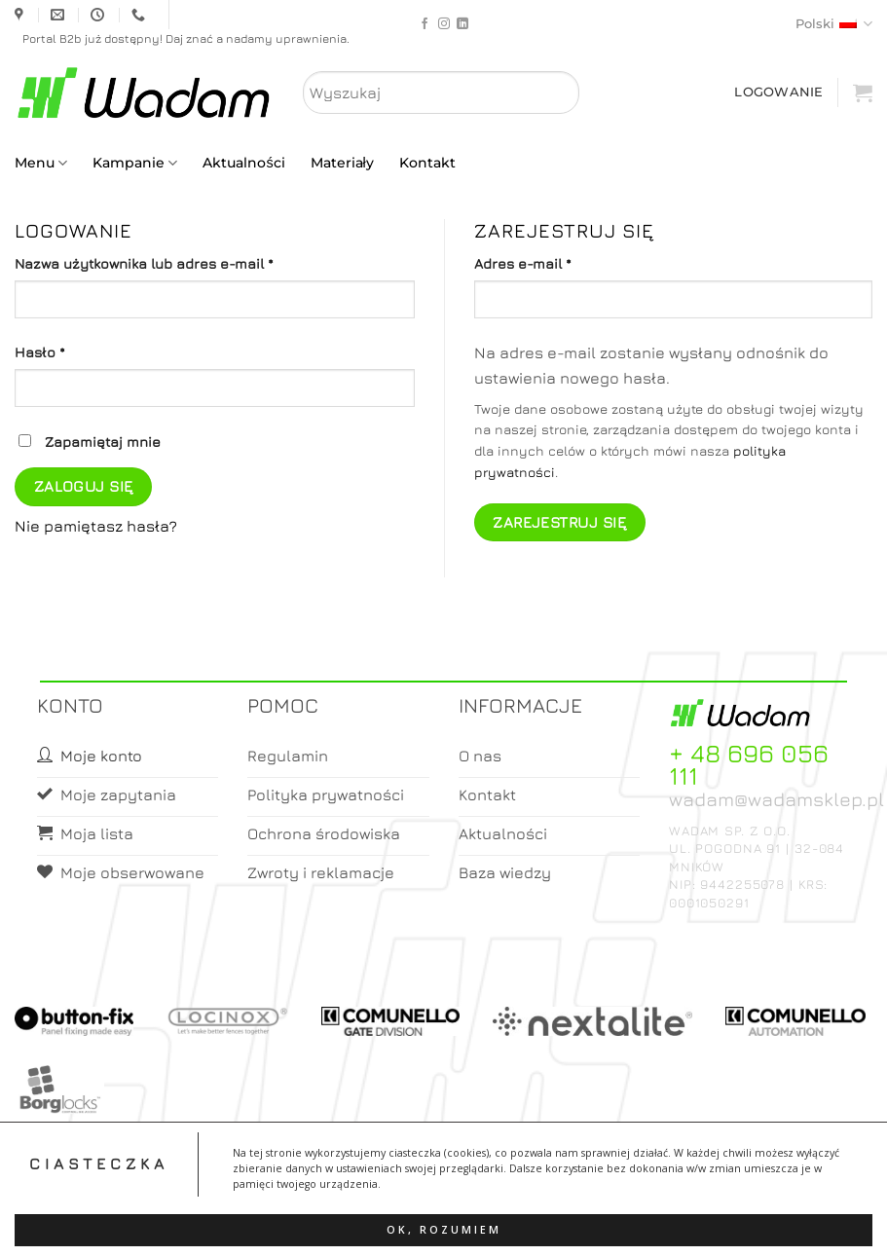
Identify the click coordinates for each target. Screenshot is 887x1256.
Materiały (342, 162)
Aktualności (243, 162)
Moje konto (412, 1223)
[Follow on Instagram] (444, 24)
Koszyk (490, 1223)
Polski (833, 24)
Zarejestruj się (559, 522)
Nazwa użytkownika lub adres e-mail (182, 262)
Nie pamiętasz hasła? (96, 526)
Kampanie (134, 163)
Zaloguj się (83, 486)
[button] (862, 92)
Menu (41, 163)
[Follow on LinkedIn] (462, 24)
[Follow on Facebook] (424, 24)
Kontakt (427, 162)
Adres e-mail (560, 262)
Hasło (78, 350)
